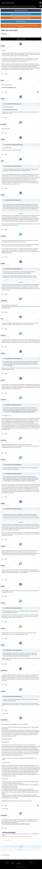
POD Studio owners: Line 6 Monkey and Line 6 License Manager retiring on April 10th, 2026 (21, 26)
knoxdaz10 (18, 144)
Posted (5, 47)
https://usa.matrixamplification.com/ (9, 87)
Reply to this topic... (8, 840)
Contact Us (31, 862)
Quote (6, 73)
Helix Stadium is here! (21, 21)
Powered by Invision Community (21, 867)
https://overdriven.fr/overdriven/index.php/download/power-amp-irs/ (16, 823)
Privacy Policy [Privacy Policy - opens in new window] (12, 863)
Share (21, 846)
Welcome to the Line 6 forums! (21, 10)
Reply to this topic (21, 38)
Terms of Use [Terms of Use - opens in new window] (7, 863)
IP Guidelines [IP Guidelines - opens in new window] (18, 863)
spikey (17, 103)
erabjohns (18, 268)
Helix (9, 35)
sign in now (29, 833)
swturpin (18, 358)
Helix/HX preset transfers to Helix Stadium (21, 17)
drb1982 (4, 33)
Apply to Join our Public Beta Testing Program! (21, 14)
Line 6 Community (7, 3)
